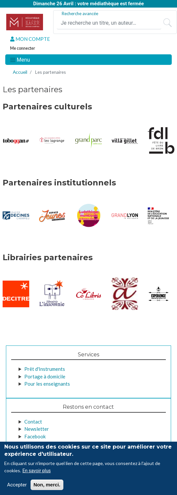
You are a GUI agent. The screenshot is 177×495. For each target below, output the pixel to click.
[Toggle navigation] (19, 59)
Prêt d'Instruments (44, 369)
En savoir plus (36, 470)
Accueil (20, 72)
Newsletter (36, 429)
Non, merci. (46, 484)
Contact (33, 422)
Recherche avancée (80, 13)
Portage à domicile (44, 376)
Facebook (35, 436)
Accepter (17, 485)
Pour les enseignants (47, 384)
